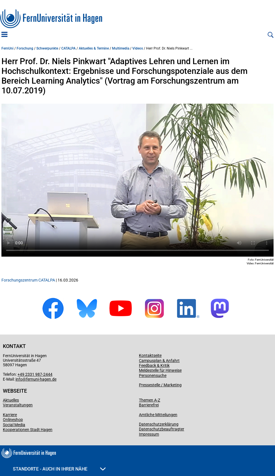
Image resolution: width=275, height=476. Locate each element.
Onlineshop (13, 419)
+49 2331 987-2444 (34, 374)
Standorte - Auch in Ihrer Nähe (59, 469)
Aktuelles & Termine (94, 48)
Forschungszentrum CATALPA (28, 280)
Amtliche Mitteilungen (158, 414)
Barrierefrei (149, 405)
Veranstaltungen (18, 405)
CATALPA (68, 48)
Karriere (10, 414)
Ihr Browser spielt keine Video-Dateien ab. (137, 180)
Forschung (25, 48)
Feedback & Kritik (154, 365)
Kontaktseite (150, 355)
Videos (137, 48)
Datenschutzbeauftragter (161, 429)
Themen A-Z (149, 400)
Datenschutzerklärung (158, 424)
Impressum (149, 434)
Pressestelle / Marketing (160, 385)
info (18, 379)
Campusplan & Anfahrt (159, 360)
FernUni (7, 48)
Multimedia (120, 48)
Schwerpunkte (47, 48)
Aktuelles (11, 400)
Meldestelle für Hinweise (160, 370)
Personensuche (152, 375)
